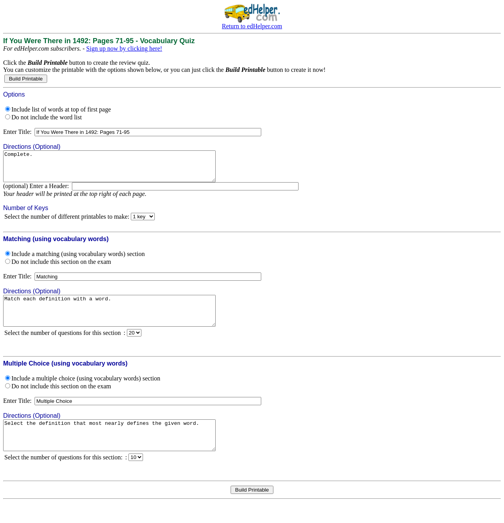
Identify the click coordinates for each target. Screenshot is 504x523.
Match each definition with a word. (122, 319)
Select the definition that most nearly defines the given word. (122, 450)
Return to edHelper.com (252, 26)
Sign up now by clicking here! (124, 48)
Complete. (122, 169)
